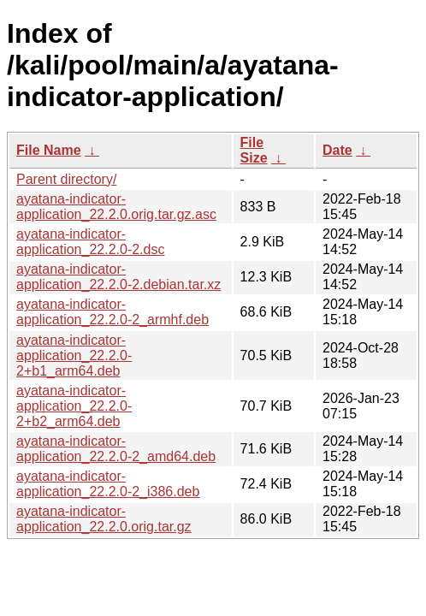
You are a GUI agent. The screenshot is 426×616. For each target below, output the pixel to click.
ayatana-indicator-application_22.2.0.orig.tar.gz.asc (116, 207)
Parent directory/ (66, 179)
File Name (48, 150)
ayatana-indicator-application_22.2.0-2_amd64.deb (116, 449)
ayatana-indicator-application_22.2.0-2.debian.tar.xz (118, 277)
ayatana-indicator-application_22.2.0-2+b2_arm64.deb (74, 406)
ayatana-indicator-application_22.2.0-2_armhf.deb (112, 312)
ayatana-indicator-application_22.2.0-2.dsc (90, 242)
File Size (254, 150)
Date (337, 150)
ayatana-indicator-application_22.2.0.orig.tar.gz (104, 519)
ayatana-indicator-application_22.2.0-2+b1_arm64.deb (74, 355)
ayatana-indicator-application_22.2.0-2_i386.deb (107, 484)
